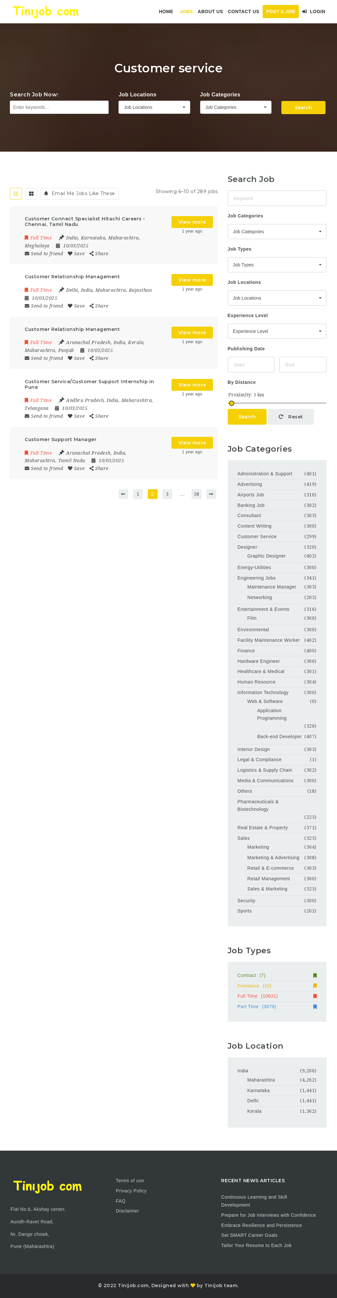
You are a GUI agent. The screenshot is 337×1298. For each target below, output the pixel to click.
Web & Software (265, 701)
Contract (277, 975)
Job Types (240, 249)
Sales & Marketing (267, 888)
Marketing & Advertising (273, 857)
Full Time (277, 996)
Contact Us (243, 11)
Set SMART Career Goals (249, 1235)
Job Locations (137, 94)
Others (245, 791)
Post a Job (281, 11)
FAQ (121, 1201)
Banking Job (251, 505)
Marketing (258, 847)
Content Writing (255, 526)
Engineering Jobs (257, 578)
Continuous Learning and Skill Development (254, 1201)
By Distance (242, 382)
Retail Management (268, 878)
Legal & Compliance (260, 759)
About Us (210, 11)
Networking (259, 597)
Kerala (254, 1111)
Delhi (253, 1100)
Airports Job (251, 494)
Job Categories (220, 94)
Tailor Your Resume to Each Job (256, 1245)
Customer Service (257, 536)
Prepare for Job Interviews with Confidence (268, 1215)
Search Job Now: (34, 94)
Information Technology (263, 692)
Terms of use (130, 1180)
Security (247, 900)
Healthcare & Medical (261, 671)
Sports (245, 910)
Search (303, 108)
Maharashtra (261, 1080)
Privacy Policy (131, 1190)
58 (196, 494)
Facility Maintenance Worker (269, 640)
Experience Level (248, 315)
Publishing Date (246, 348)
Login (313, 11)
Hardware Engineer (259, 661)
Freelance (277, 985)
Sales (244, 838)
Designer (247, 547)
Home (166, 11)
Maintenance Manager (272, 586)
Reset (291, 417)
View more (192, 222)
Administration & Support (265, 473)
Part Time (277, 1006)
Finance (246, 650)
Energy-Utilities (254, 567)
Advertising (250, 484)
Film (252, 618)
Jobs (186, 11)
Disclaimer (127, 1210)
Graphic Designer (266, 556)
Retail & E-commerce (270, 868)
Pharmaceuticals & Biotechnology (258, 805)
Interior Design (254, 749)
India (243, 1070)
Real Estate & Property (263, 827)
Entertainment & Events (264, 609)
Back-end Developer (279, 736)
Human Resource (257, 682)
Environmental (253, 629)
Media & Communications (266, 780)
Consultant (249, 515)
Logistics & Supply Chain (265, 770)
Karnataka (258, 1090)
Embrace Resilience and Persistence (261, 1225)
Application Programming (272, 714)
